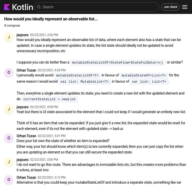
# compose (12, 25)
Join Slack (170, 7)
